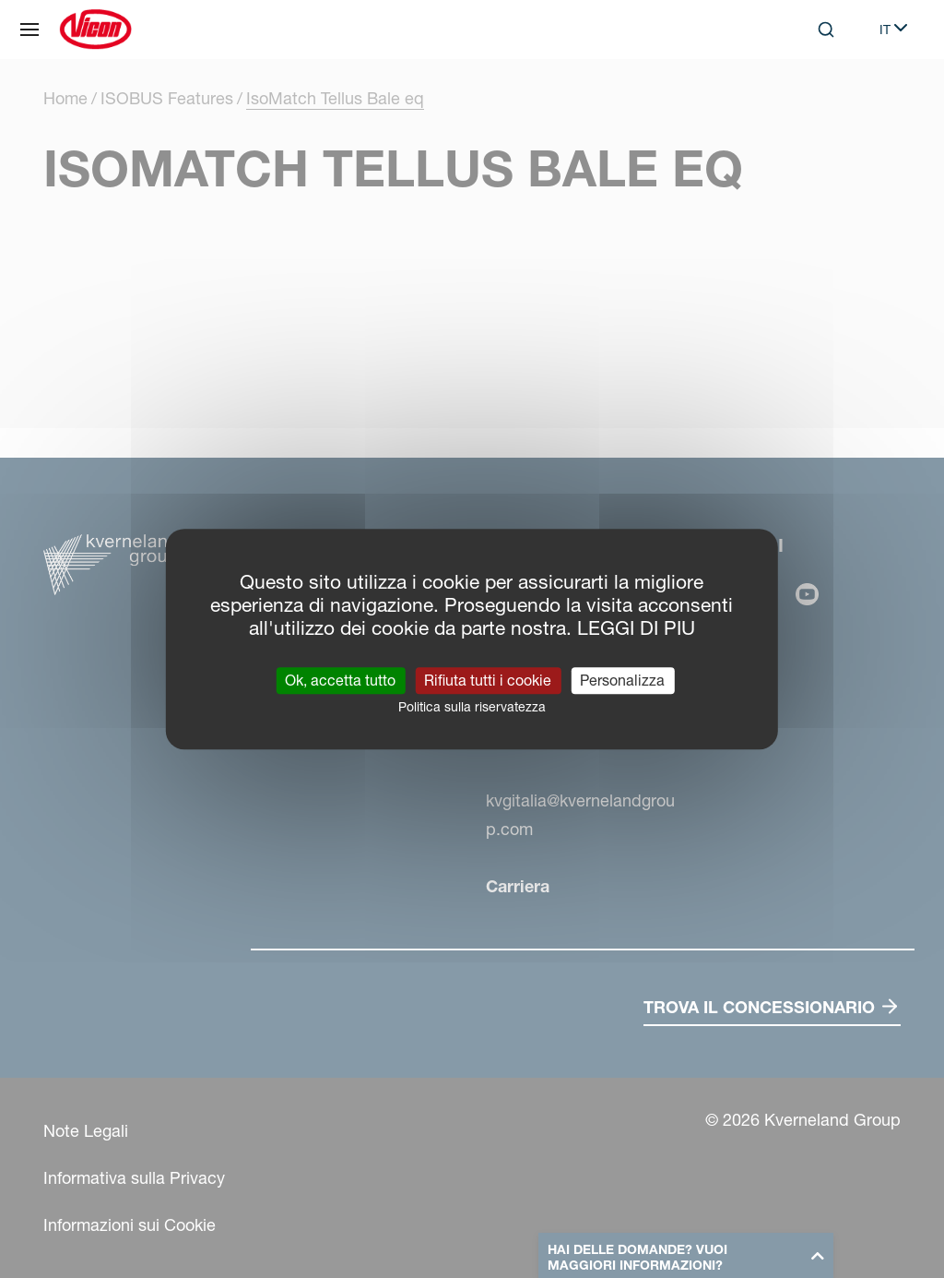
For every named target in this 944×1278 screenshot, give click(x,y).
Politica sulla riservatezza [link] (472, 707)
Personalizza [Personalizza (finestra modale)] (622, 680)
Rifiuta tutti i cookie (487, 680)
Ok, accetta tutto (340, 680)
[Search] (826, 29)
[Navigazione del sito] (29, 29)
